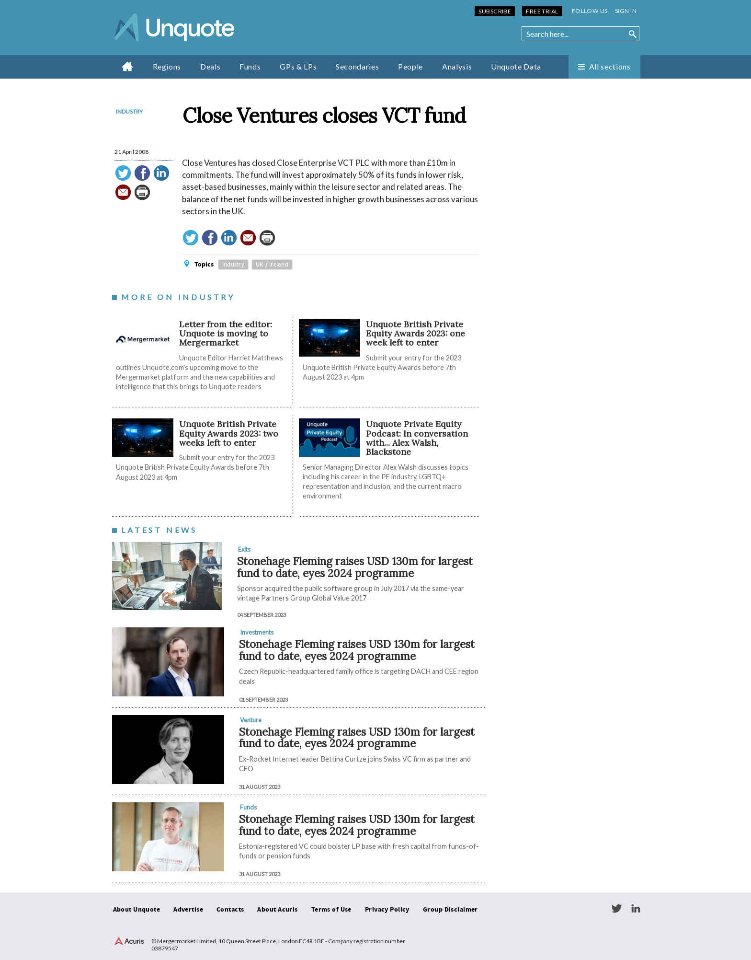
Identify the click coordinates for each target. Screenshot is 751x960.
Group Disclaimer (450, 909)
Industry (129, 111)
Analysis (457, 66)
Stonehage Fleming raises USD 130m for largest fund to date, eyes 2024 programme (355, 567)
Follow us (590, 10)
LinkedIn (635, 908)
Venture (251, 720)
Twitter (616, 908)
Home (128, 66)
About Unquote (136, 909)
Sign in (626, 10)
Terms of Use (331, 909)
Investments (256, 632)
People (410, 66)
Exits (244, 549)
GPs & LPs (298, 66)
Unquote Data (516, 66)
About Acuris (277, 909)
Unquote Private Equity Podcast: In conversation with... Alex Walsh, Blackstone (417, 437)
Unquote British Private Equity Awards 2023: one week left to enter (415, 333)
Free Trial (542, 11)
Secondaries (357, 66)
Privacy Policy (387, 909)
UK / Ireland (272, 264)
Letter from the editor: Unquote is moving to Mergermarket (225, 333)
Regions (167, 66)
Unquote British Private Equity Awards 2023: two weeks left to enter (228, 433)
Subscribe (494, 11)
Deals (210, 66)
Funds (250, 66)
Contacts (230, 909)
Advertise (188, 909)
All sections (610, 66)
